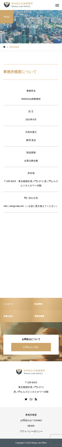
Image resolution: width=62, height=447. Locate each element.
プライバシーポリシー (31, 431)
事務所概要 (31, 414)
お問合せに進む (31, 347)
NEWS (31, 425)
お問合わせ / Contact (31, 420)
